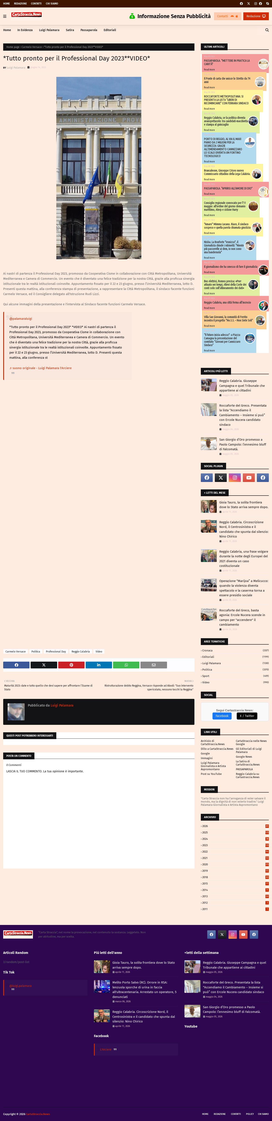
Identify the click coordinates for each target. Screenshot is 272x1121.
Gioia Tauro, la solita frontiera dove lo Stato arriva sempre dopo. (243, 504)
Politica (35, 651)
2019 (235, 870)
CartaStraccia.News (38, 1114)
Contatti (36, 3)
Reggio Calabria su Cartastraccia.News (247, 775)
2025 (235, 832)
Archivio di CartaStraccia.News (213, 742)
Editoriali (235, 656)
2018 (235, 877)
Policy (250, 1114)
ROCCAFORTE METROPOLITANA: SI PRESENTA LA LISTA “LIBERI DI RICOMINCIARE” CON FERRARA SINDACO (226, 100)
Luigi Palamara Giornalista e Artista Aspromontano (213, 766)
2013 (235, 896)
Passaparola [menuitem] (89, 30)
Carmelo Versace (32, 47)
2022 (235, 851)
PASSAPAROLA (244, 769)
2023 (235, 845)
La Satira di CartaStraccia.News (248, 763)
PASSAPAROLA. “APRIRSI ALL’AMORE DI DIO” (228, 188)
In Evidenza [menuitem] (25, 30)
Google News (244, 756)
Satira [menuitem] (70, 30)
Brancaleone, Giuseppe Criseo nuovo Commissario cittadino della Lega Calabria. (227, 172)
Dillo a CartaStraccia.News (217, 748)
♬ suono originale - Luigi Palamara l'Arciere (40, 368)
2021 (235, 858)
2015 (235, 883)
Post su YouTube (211, 774)
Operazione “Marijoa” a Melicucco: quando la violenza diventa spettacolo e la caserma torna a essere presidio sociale (243, 588)
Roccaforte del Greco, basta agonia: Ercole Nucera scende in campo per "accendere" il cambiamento (242, 617)
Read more (209, 69)
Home (6, 3)
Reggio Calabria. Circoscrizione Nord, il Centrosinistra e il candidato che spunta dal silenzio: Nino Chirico (244, 529)
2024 (235, 838)
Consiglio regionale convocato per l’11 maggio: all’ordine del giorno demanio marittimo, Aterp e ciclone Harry (225, 206)
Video (99, 651)
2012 (235, 902)
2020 (235, 864)
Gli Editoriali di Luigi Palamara (249, 750)
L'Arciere (106, 1049)
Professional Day (56, 651)
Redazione (20, 3)
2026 (235, 826)
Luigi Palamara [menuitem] (49, 30)
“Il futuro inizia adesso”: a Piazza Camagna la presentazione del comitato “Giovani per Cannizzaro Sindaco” (222, 340)
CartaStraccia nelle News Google (251, 742)
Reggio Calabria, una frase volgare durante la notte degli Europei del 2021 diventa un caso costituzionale (243, 559)
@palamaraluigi (20, 319)
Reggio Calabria (81, 651)
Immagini (207, 758)
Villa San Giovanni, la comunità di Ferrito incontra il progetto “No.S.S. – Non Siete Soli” (228, 318)
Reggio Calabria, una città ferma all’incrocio (227, 302)
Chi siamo (52, 3)
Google (205, 753)
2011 (235, 909)
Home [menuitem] (7, 30)
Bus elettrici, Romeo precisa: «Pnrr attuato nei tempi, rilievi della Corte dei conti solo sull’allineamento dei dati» (225, 285)
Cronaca (235, 650)
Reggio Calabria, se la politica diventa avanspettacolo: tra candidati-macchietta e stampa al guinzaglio (226, 121)
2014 (235, 890)
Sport (235, 676)
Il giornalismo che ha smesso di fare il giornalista (230, 266)
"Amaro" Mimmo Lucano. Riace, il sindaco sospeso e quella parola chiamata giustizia (227, 225)
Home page (13, 47)
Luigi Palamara (16, 67)
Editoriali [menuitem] (110, 30)
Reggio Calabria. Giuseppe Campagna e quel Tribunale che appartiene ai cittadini (242, 385)
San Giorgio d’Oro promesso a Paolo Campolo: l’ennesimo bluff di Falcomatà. (242, 444)
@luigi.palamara (20, 986)
